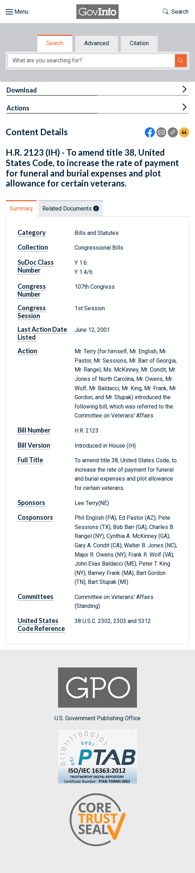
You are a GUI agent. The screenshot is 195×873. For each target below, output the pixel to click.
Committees (35, 596)
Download (21, 90)
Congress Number (32, 290)
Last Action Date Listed (42, 333)
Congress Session (32, 312)
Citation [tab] (139, 43)
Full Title (30, 460)
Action (27, 351)
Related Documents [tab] (70, 208)
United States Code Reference (41, 624)
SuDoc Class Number (36, 266)
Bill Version (34, 445)
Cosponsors (35, 517)
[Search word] (91, 60)
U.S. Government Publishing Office (97, 694)
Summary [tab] (21, 208)
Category (32, 232)
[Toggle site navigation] (17, 12)
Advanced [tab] (96, 43)
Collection (33, 247)
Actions (17, 108)
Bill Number (34, 430)
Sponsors (31, 502)
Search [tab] (54, 43)
